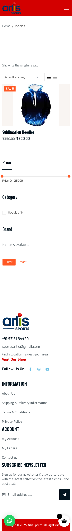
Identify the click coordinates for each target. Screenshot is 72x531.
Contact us (9, 458)
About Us (8, 394)
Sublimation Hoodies (18, 132)
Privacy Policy (12, 422)
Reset (22, 262)
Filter (9, 262)
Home (6, 26)
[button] (9, 520)
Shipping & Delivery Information (24, 403)
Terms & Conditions (16, 412)
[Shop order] (21, 77)
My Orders (9, 448)
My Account (10, 439)
